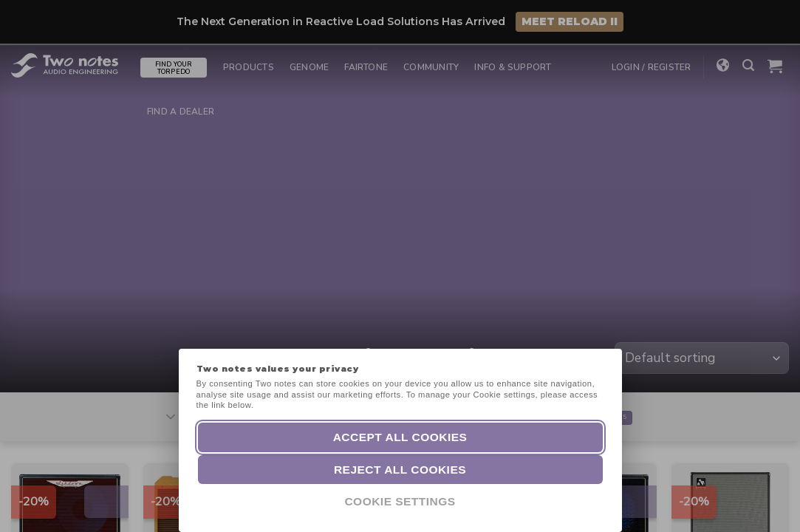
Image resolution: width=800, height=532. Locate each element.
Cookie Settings (399, 501)
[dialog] (772, 502)
